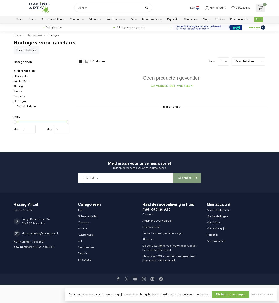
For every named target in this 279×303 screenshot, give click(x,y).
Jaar (31, 19)
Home (19, 19)
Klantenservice (239, 19)
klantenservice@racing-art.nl (40, 233)
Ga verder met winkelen (172, 86)
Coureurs (75, 19)
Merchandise (150, 19)
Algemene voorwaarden (157, 221)
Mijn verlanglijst (216, 228)
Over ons (148, 214)
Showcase (190, 19)
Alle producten (216, 241)
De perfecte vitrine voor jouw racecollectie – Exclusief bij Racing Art (170, 248)
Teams (18, 91)
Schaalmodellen (52, 19)
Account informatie (218, 210)
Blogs (206, 19)
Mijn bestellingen (217, 216)
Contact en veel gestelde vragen (162, 233)
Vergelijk (212, 235)
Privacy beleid (151, 227)
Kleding (18, 86)
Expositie (172, 19)
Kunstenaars (114, 19)
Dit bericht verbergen (230, 294)
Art (132, 19)
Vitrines (94, 19)
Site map (147, 239)
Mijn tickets (214, 222)
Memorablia (21, 76)
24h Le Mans (21, 81)
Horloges (53, 35)
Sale (258, 19)
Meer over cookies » (262, 294)
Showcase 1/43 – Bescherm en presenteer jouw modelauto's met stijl (168, 258)
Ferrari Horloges (27, 106)
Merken (220, 19)
